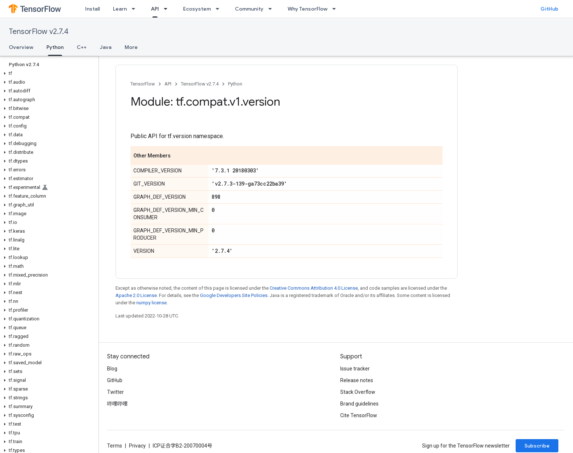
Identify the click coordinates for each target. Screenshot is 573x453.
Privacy (137, 446)
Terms (114, 446)
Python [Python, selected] (55, 47)
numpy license (151, 302)
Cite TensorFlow (358, 415)
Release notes (356, 380)
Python (235, 84)
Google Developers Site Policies (233, 295)
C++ (82, 47)
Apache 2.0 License (136, 295)
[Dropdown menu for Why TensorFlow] (336, 9)
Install (92, 8)
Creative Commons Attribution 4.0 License (314, 288)
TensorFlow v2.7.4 (38, 31)
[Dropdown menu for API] (168, 9)
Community (249, 8)
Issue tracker (355, 369)
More (131, 47)
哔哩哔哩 (117, 404)
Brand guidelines (359, 404)
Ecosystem (197, 8)
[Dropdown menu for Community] (272, 9)
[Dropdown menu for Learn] (135, 9)
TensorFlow (142, 84)
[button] (47, 73)
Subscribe (537, 445)
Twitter (115, 392)
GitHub (549, 8)
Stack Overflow (357, 392)
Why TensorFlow (307, 8)
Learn (120, 8)
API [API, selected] (155, 8)
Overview (21, 47)
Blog (112, 369)
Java (105, 47)
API (167, 84)
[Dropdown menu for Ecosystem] (219, 9)
